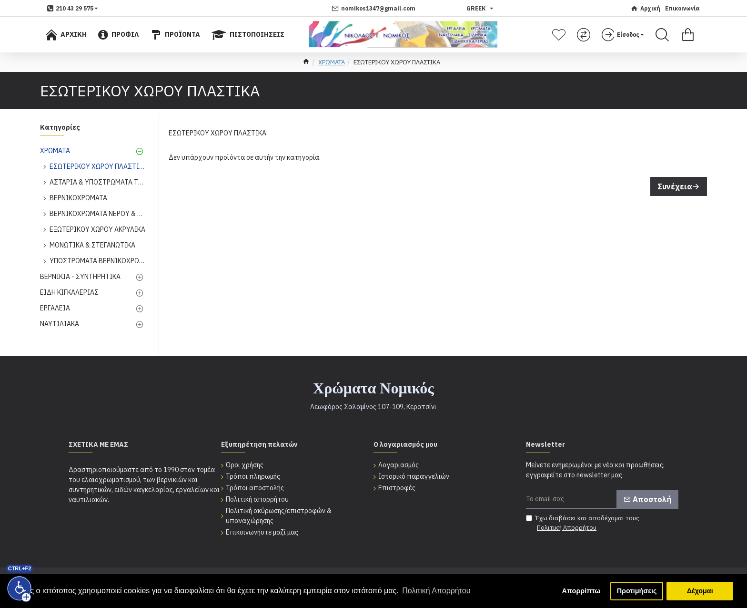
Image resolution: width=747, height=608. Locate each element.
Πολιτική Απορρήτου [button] (436, 591)
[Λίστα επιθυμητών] (560, 35)
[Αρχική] (645, 8)
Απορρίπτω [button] (581, 591)
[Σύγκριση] (585, 35)
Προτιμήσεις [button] (637, 591)
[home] (306, 62)
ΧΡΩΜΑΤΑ (331, 62)
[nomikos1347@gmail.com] (373, 8)
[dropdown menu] (73, 8)
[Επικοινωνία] (682, 8)
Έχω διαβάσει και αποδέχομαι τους (582, 523)
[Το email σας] (602, 499)
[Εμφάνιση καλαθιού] (688, 35)
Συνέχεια (674, 186)
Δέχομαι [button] (700, 591)
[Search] (662, 35)
